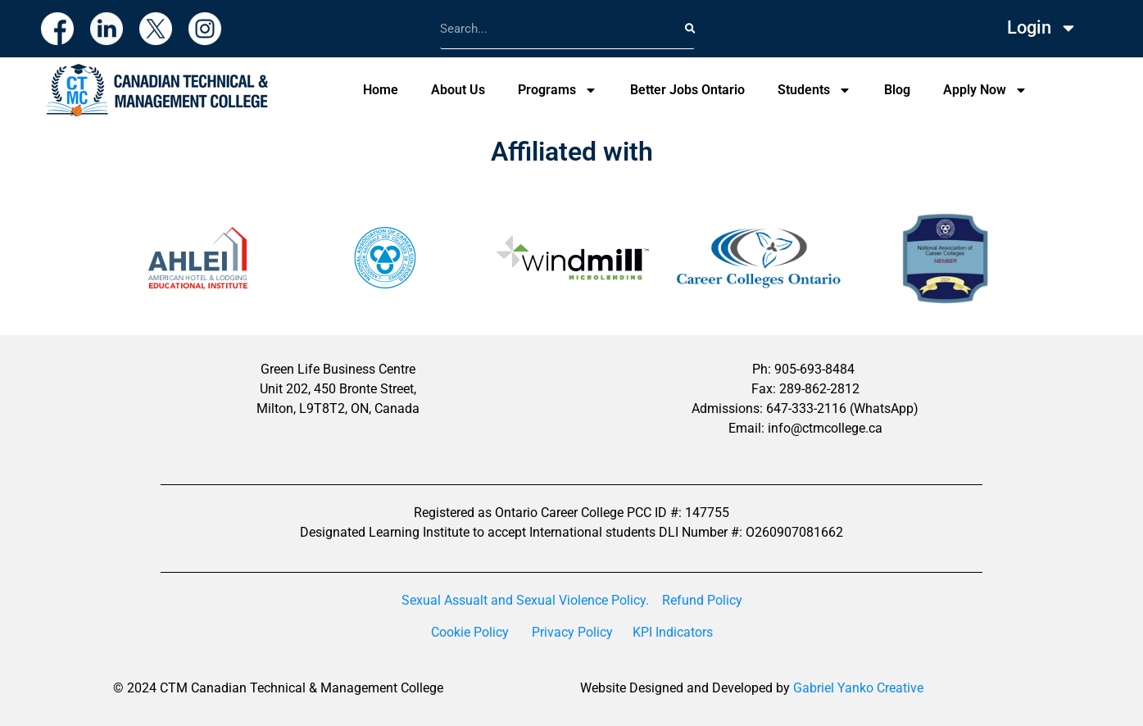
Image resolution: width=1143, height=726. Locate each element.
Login (1042, 28)
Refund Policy (702, 600)
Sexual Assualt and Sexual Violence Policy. (525, 600)
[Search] (690, 28)
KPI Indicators (673, 632)
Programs (557, 90)
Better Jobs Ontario (687, 90)
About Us (458, 90)
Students (814, 90)
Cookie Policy (470, 632)
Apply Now (985, 90)
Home (380, 90)
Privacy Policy (572, 632)
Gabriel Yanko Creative (858, 688)
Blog (897, 90)
